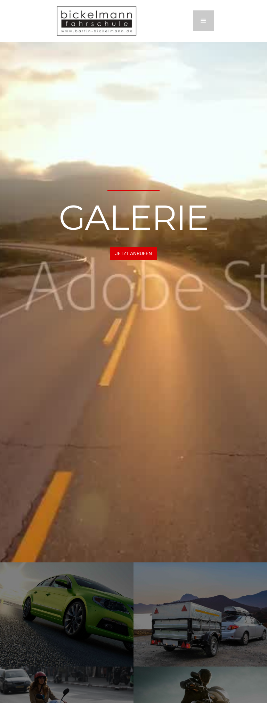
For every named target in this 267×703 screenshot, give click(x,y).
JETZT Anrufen (133, 253)
